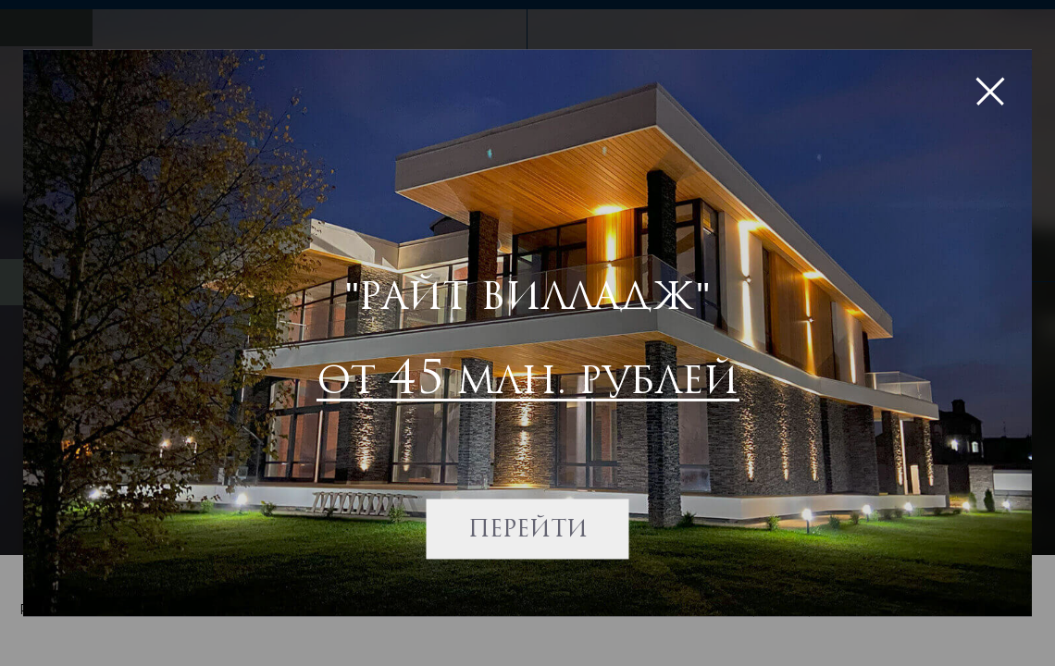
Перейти (528, 529)
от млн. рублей (527, 375)
